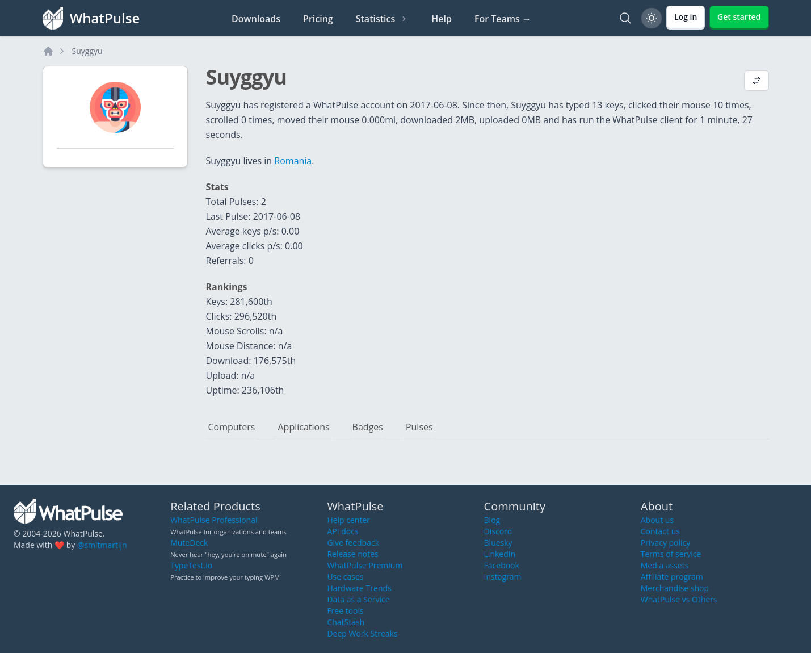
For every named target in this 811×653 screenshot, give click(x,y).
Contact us (660, 531)
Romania (293, 160)
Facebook (501, 565)
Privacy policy (666, 542)
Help (441, 18)
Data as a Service (358, 599)
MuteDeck (189, 542)
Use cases (345, 576)
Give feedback (353, 542)
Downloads (256, 18)
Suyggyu (87, 50)
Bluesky (498, 542)
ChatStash (345, 622)
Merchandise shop (675, 588)
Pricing (318, 18)
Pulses (419, 427)
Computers (231, 427)
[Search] (625, 18)
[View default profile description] (756, 82)
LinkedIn (500, 554)
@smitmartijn (102, 544)
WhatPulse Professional (213, 519)
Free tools (345, 610)
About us (657, 519)
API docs (342, 531)
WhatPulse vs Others (679, 599)
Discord (498, 531)
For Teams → (502, 18)
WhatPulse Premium (364, 565)
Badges (367, 427)
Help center (348, 519)
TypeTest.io (191, 565)
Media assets (665, 565)
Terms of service (671, 554)
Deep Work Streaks (362, 633)
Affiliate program (672, 576)
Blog (492, 519)
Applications (303, 427)
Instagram (503, 576)
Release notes (352, 554)
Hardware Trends (359, 588)
